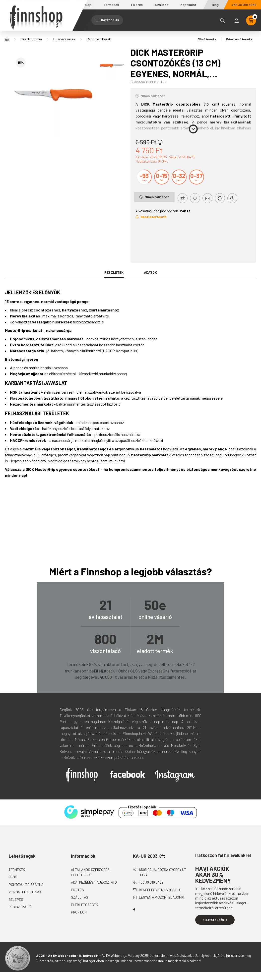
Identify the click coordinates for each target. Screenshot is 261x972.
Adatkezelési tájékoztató (94, 882)
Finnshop (82, 775)
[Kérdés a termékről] (232, 198)
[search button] (223, 20)
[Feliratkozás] (151, 216)
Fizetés (137, 4)
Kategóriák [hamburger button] (107, 20)
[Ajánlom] (207, 198)
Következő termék (241, 39)
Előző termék (205, 39)
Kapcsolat (188, 4)
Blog (215, 4)
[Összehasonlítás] (183, 198)
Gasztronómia (31, 39)
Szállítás (161, 4)
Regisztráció (20, 907)
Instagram (175, 776)
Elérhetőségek (84, 905)
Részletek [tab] (114, 272)
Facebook (127, 774)
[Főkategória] (7, 39)
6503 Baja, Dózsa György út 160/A (162, 872)
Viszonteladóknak (25, 892)
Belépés (16, 899)
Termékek (111, 4)
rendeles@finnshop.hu (159, 890)
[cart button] (251, 20)
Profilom (79, 912)
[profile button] (237, 20)
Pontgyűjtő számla (26, 884)
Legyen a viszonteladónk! (161, 897)
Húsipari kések (64, 39)
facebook (134, 910)
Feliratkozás (215, 919)
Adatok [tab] (150, 272)
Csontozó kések (99, 39)
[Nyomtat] (220, 198)
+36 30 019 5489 (151, 882)
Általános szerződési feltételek (90, 872)
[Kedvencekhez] (195, 198)
